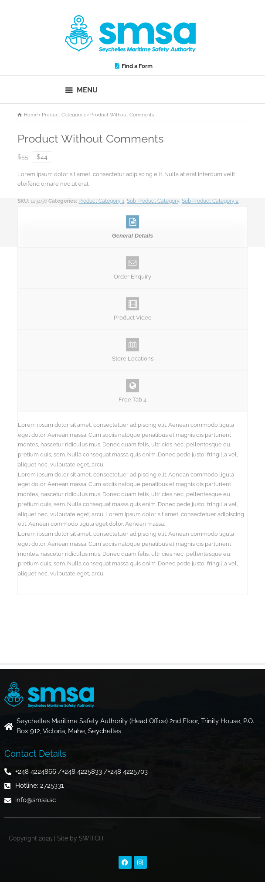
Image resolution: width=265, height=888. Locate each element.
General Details (132, 227)
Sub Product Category (153, 201)
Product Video (132, 309)
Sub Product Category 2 (210, 201)
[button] (81, 90)
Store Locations (132, 350)
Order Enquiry (132, 268)
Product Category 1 (101, 201)
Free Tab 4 (132, 391)
